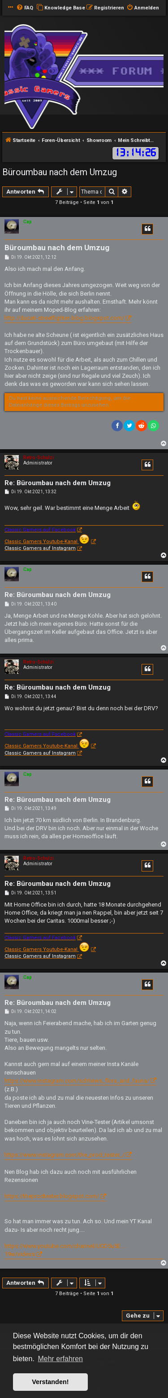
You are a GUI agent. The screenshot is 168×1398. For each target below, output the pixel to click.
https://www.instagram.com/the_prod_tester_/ (64, 1154)
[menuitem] (24, 8)
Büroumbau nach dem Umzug (59, 172)
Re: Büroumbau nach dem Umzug (57, 483)
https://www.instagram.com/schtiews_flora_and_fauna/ (76, 1080)
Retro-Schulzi (38, 457)
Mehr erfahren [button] (60, 1359)
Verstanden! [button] (50, 1381)
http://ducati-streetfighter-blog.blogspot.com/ (64, 317)
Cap (27, 221)
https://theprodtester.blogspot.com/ (51, 1196)
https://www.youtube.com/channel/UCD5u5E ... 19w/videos (65, 1250)
